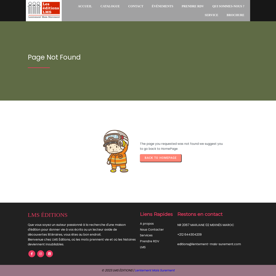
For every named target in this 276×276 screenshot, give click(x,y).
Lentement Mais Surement (155, 270)
